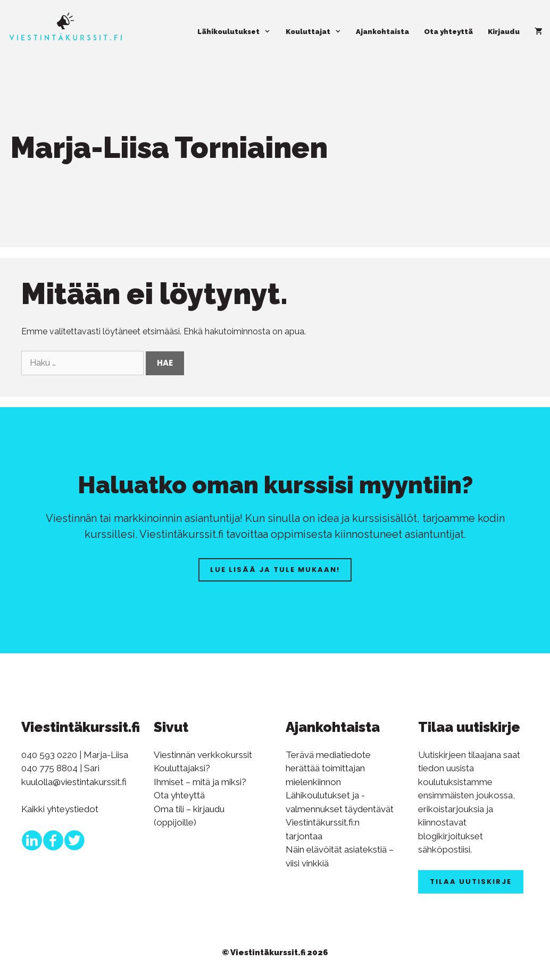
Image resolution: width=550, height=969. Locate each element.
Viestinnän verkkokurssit (203, 754)
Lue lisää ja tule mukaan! (275, 569)
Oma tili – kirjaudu (189, 809)
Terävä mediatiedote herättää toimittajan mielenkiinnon (328, 768)
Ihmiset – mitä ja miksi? (200, 782)
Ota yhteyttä (448, 32)
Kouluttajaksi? (182, 768)
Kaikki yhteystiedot (59, 809)
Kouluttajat (317, 31)
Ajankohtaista (382, 32)
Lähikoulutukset (237, 31)
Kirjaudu (504, 32)
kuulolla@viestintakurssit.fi (74, 782)
